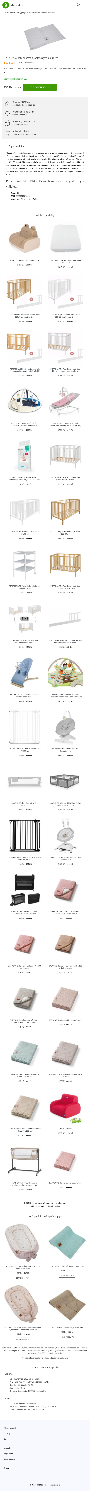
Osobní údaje (9, 1459)
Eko (55, 69)
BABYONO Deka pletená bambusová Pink (65, 1183)
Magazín (7, 1448)
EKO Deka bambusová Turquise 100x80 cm (67, 1266)
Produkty (12, 13)
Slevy (6, 1439)
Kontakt (7, 1473)
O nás (6, 1468)
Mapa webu (8, 1453)
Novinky (7, 1434)
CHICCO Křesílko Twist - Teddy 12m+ (24, 260)
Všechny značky (10, 1428)
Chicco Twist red (65, 1129)
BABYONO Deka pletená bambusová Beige (65, 1020)
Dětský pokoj (21, 13)
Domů (7, 13)
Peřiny (57, 1206)
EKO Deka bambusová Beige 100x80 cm (67, 1327)
